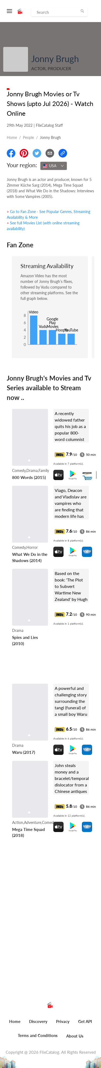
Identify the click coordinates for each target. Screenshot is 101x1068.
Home (12, 137)
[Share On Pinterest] (24, 153)
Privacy (62, 1021)
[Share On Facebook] (11, 153)
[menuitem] (15, 1024)
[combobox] (53, 166)
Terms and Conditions (38, 1035)
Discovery (38, 1021)
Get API (85, 1021)
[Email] (50, 153)
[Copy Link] (62, 153)
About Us (74, 1035)
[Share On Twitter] (37, 153)
